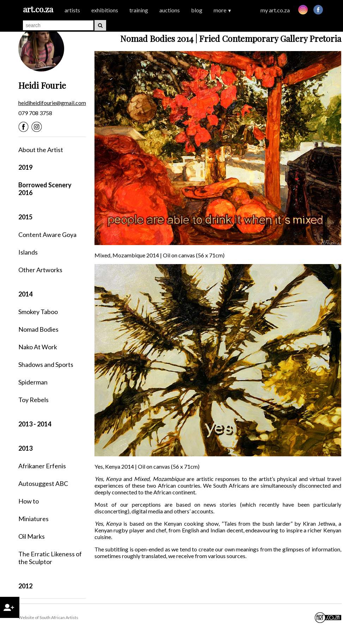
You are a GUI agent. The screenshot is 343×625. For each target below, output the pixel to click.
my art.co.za (275, 10)
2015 (25, 217)
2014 (25, 294)
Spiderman (33, 382)
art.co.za (38, 9)
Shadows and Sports (45, 364)
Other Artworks (40, 270)
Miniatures (33, 519)
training (138, 10)
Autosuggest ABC (43, 483)
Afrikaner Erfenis (42, 466)
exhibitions (104, 10)
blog (196, 10)
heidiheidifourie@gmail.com (52, 102)
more (223, 10)
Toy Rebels (33, 400)
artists (72, 10)
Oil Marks (31, 536)
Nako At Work (37, 347)
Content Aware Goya (47, 234)
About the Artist (40, 150)
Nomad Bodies (38, 329)
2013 (25, 448)
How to (28, 501)
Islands (28, 252)
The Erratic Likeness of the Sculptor (50, 557)
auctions (169, 10)
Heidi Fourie (42, 85)
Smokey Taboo (38, 311)
